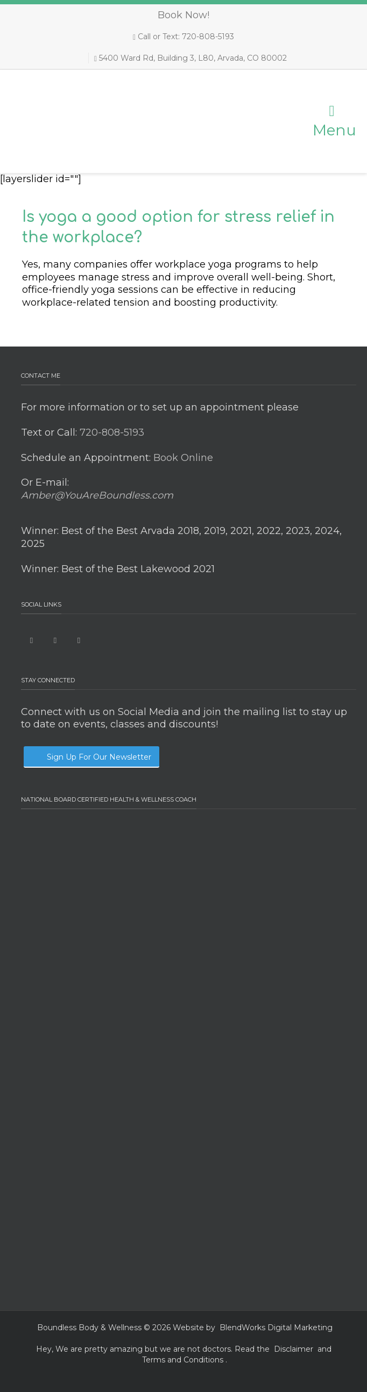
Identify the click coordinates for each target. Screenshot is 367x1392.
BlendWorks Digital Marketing (276, 1327)
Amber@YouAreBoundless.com (97, 495)
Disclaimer (293, 1349)
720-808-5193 (110, 432)
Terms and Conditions (182, 1360)
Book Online (182, 458)
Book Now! (183, 15)
